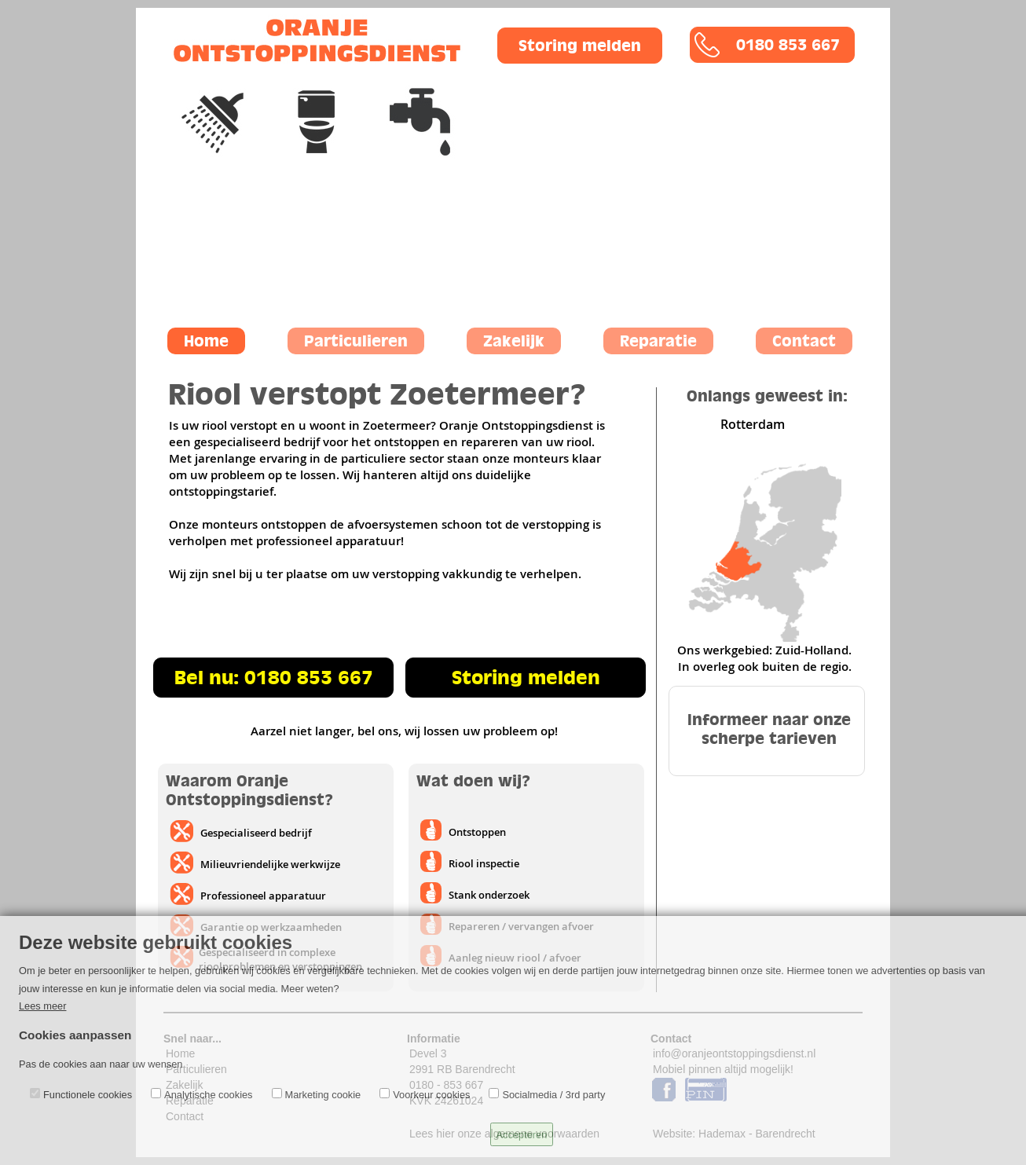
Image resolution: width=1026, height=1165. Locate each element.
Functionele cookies (87, 1095)
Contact (804, 341)
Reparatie (658, 341)
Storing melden (579, 45)
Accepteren (522, 1135)
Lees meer (42, 1006)
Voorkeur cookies (431, 1095)
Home (206, 341)
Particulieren (356, 341)
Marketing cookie (323, 1095)
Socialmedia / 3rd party (553, 1095)
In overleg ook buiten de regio (763, 666)
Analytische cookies (208, 1095)
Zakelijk (513, 341)
